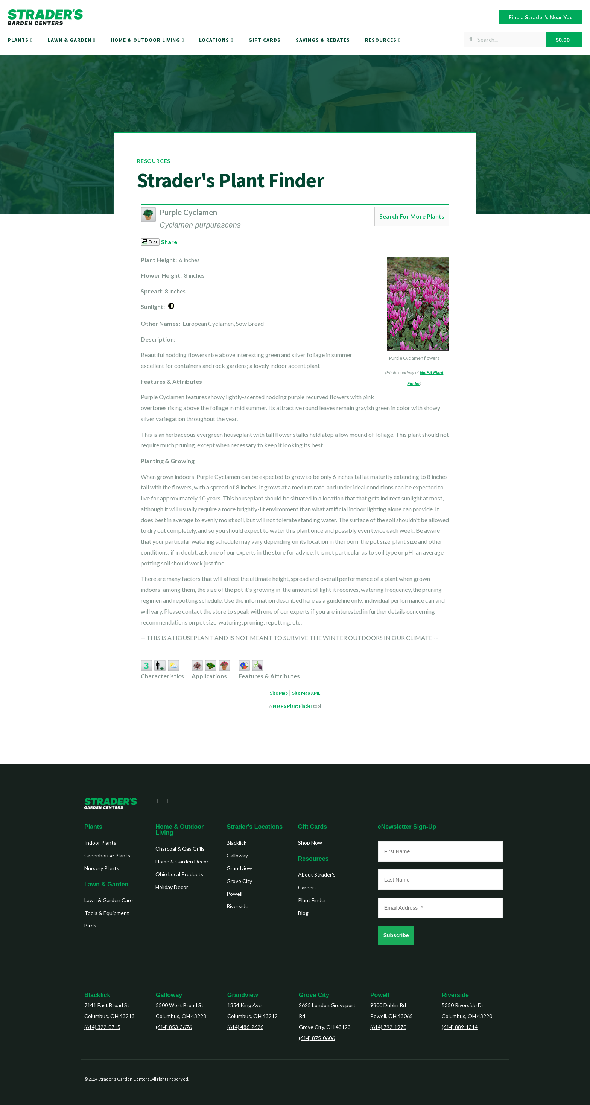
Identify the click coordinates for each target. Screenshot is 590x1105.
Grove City (314, 995)
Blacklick (97, 995)
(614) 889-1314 (460, 1027)
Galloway (169, 995)
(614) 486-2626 (245, 1027)
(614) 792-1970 (388, 1027)
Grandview (242, 995)
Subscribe (396, 935)
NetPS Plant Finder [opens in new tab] (292, 706)
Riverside (455, 995)
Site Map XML (306, 693)
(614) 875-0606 (317, 1038)
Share (169, 241)
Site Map (279, 693)
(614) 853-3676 (174, 1027)
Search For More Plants (411, 216)
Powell (379, 995)
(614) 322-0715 (102, 1027)
